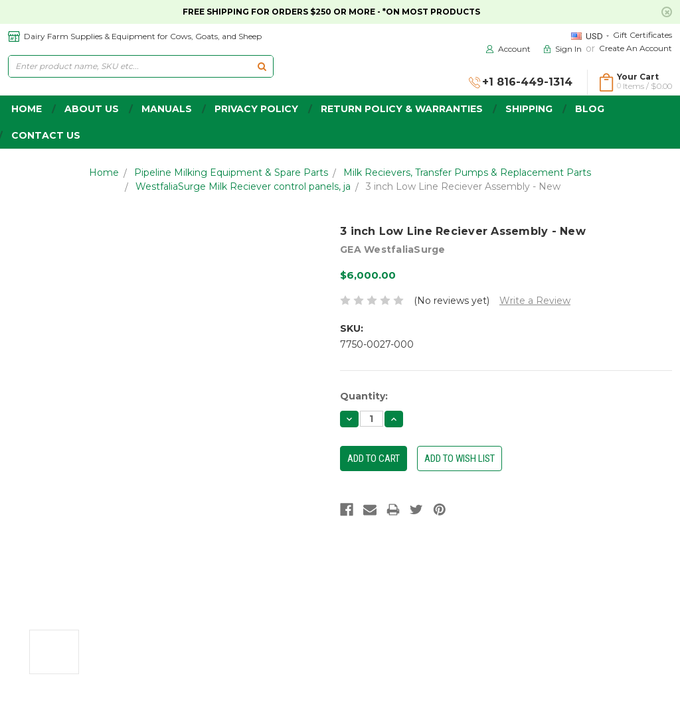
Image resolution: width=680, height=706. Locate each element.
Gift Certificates (642, 35)
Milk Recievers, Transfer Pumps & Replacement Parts (467, 172)
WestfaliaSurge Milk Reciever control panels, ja (243, 186)
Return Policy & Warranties (402, 109)
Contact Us (45, 135)
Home (104, 172)
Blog (589, 109)
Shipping (528, 109)
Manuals (166, 109)
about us (91, 109)
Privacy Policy (256, 109)
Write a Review (534, 301)
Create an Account (635, 48)
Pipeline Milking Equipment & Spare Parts (231, 172)
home (26, 109)
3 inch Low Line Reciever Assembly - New (463, 186)
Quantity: (364, 396)
